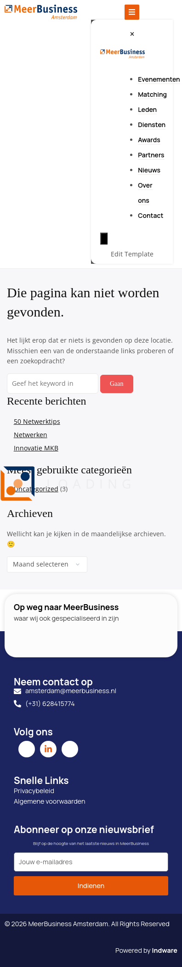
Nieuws (149, 170)
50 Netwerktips (37, 421)
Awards (149, 139)
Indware (164, 950)
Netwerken (30, 434)
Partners (151, 154)
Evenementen (159, 79)
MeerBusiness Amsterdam (68, 923)
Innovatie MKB (36, 448)
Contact (150, 215)
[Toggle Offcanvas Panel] (132, 12)
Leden (147, 109)
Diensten (151, 124)
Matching (152, 94)
